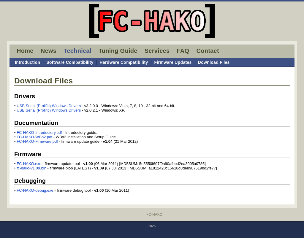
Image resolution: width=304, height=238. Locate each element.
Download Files (214, 62)
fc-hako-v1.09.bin (31, 168)
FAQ (183, 50)
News (48, 50)
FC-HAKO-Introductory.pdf (39, 132)
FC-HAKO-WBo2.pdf (34, 137)
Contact (207, 50)
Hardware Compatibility (124, 62)
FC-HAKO (154, 214)
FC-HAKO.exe (29, 163)
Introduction (27, 62)
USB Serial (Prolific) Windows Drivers (49, 106)
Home (25, 50)
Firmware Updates (173, 62)
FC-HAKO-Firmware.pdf (37, 141)
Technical (77, 50)
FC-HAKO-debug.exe (35, 190)
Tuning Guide (118, 50)
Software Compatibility (69, 62)
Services (157, 50)
